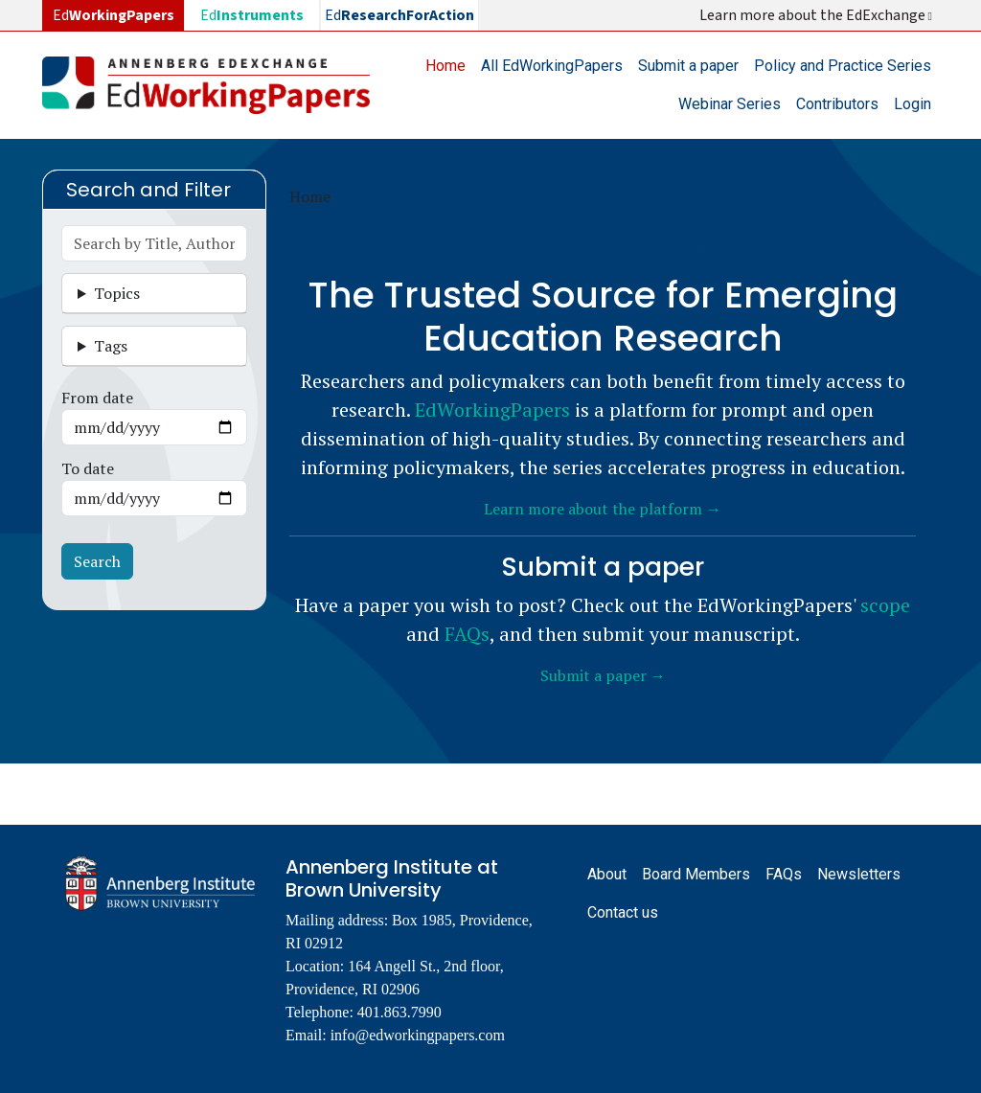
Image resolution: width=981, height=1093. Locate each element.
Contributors (837, 104)
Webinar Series (729, 104)
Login (912, 104)
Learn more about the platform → (602, 508)
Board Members (696, 874)
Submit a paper (688, 66)
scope (885, 605)
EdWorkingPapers (492, 409)
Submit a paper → (603, 675)
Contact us (622, 912)
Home (445, 66)
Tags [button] (110, 345)
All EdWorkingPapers (552, 66)
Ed (252, 15)
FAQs (467, 634)
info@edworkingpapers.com (418, 1035)
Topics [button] (117, 293)
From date (97, 397)
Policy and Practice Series (842, 66)
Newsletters (859, 874)
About (607, 874)
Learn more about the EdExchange (817, 15)
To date (87, 468)
